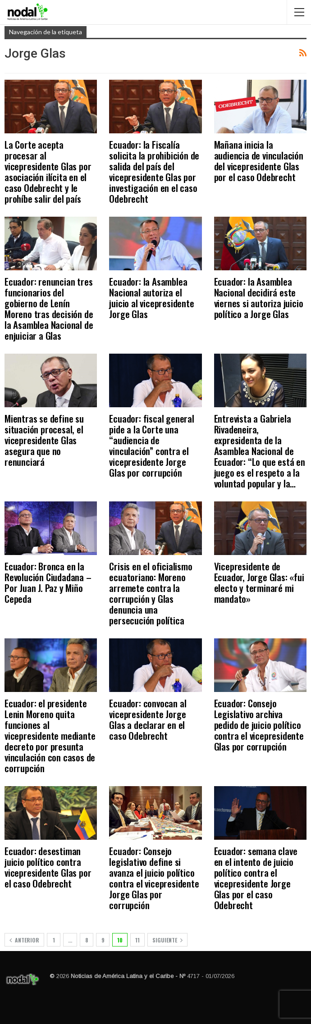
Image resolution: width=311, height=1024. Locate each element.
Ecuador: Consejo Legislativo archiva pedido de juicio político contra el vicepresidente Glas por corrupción (259, 724)
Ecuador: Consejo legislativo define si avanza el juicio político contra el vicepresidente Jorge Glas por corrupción (154, 878)
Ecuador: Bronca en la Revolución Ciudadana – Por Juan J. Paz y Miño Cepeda (48, 582)
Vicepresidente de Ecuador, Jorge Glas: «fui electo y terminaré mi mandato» (259, 582)
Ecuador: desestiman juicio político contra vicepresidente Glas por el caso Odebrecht (48, 867)
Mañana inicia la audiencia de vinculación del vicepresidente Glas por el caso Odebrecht (258, 160)
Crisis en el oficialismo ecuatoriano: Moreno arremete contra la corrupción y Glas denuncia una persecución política (150, 593)
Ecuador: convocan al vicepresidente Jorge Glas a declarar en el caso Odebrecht (147, 719)
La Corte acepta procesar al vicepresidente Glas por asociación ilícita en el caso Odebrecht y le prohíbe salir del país (48, 171)
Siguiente (167, 940)
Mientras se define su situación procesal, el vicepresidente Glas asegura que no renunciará (44, 440)
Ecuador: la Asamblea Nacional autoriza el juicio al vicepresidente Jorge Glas (151, 297)
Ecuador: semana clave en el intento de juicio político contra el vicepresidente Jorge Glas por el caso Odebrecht (255, 878)
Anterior (24, 940)
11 (137, 940)
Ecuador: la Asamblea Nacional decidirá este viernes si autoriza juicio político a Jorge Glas (258, 297)
